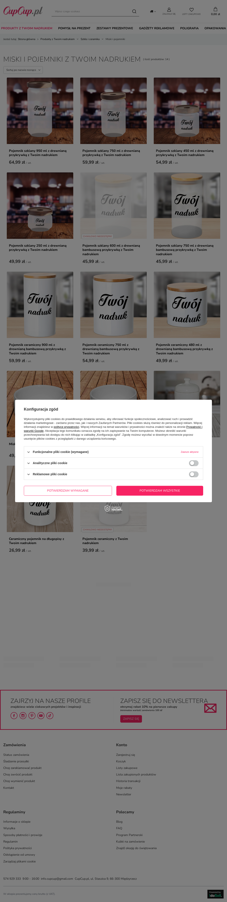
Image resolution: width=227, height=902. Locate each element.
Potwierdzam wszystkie (160, 491)
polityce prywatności (66, 426)
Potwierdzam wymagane (68, 491)
